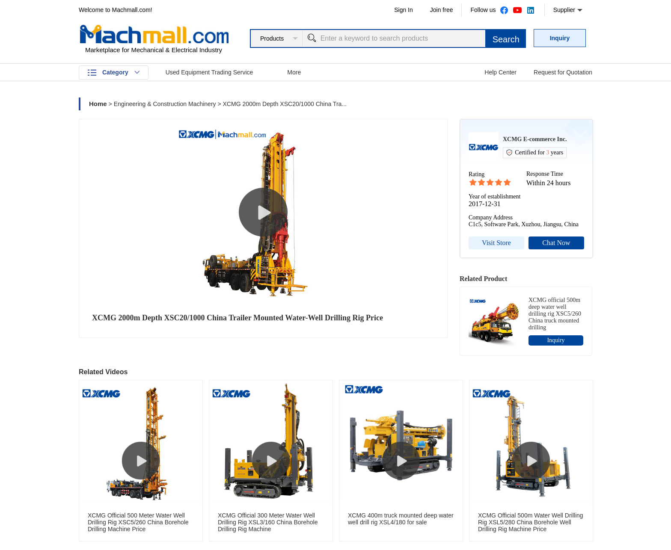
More (294, 72)
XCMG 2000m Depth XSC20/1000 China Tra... (285, 104)
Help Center (500, 72)
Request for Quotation (563, 72)
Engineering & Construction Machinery (165, 104)
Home (98, 103)
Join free (441, 9)
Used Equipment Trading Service (209, 72)
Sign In (403, 9)
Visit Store (496, 242)
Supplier (567, 10)
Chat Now (556, 242)
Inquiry (560, 38)
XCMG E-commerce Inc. (535, 139)
